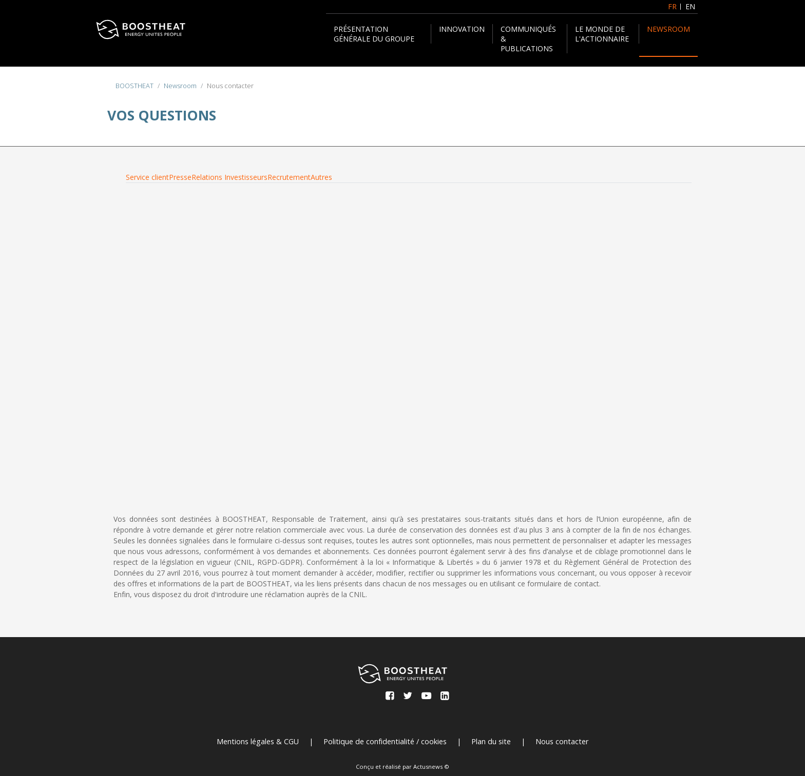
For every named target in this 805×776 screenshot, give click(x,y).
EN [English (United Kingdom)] (690, 6)
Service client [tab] (147, 177)
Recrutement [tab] (289, 177)
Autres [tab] (321, 177)
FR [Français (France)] (672, 6)
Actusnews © (431, 766)
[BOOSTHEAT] (140, 29)
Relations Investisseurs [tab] (229, 177)
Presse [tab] (180, 177)
